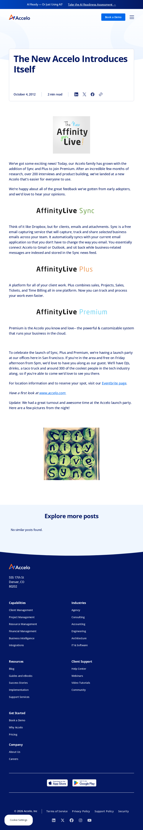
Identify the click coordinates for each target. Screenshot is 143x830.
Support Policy (104, 811)
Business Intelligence (21, 638)
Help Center (79, 668)
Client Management (21, 610)
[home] (19, 17)
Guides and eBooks (20, 676)
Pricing (13, 734)
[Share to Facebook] (92, 94)
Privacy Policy (81, 811)
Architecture (79, 638)
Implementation (19, 690)
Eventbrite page (114, 383)
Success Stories (18, 682)
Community (79, 690)
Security (123, 811)
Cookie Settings (18, 820)
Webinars (77, 676)
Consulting (78, 617)
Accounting (78, 624)
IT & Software (80, 645)
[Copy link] (101, 94)
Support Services (19, 697)
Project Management (21, 617)
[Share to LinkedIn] (76, 94)
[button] (132, 17)
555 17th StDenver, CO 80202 (16, 581)
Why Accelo (16, 727)
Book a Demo (113, 17)
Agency (76, 610)
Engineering (79, 631)
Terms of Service (57, 811)
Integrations (16, 645)
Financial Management (22, 631)
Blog (11, 668)
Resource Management (23, 624)
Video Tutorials (81, 682)
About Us (14, 752)
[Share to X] (84, 94)
